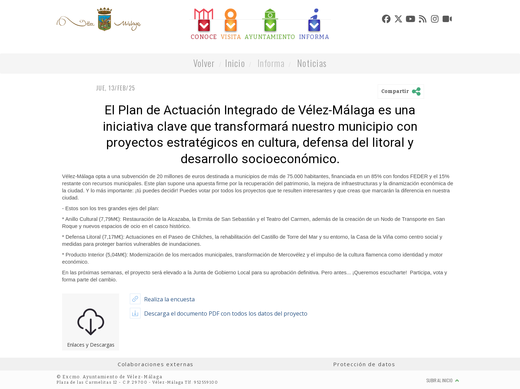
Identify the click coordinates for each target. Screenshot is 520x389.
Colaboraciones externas (156, 364)
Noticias (312, 62)
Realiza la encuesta (169, 299)
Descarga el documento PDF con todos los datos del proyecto (225, 313)
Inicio (235, 62)
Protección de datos (364, 364)
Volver (204, 62)
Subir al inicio (443, 380)
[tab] (204, 24)
